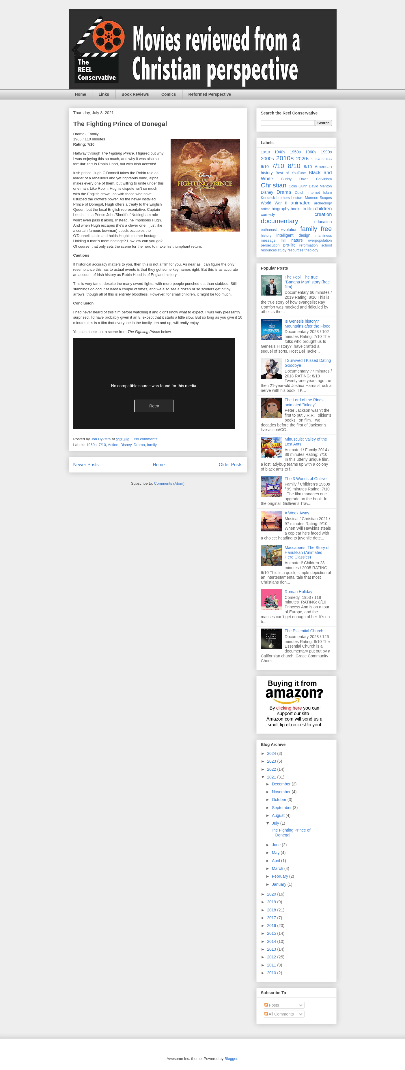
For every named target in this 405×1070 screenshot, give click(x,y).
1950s (295, 152)
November (282, 791)
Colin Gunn (298, 186)
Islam (327, 193)
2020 (272, 894)
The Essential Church (304, 631)
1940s (279, 152)
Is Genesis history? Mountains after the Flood (308, 323)
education (323, 221)
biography (281, 208)
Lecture (297, 198)
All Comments (279, 1014)
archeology (323, 203)
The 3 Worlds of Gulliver (306, 478)
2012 (272, 957)
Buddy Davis (294, 179)
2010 (272, 973)
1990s (326, 152)
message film (273, 240)
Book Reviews (135, 94)
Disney (126, 445)
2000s (267, 158)
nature (297, 240)
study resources (290, 250)
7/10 (102, 445)
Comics (168, 94)
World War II (274, 203)
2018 (272, 910)
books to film (302, 208)
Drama (139, 445)
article (266, 209)
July (276, 823)
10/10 (265, 152)
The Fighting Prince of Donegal (120, 123)
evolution (289, 229)
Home (80, 94)
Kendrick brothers (275, 198)
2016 (272, 925)
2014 (272, 941)
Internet (313, 193)
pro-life (289, 245)
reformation (308, 245)
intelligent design (294, 235)
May (276, 852)
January (280, 884)
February (280, 876)
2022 (272, 769)
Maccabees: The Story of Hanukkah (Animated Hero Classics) (307, 552)
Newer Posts (86, 464)
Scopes (326, 198)
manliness (324, 236)
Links (103, 94)
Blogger (231, 1058)
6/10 (265, 166)
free (326, 228)
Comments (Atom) (169, 483)
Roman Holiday (298, 591)
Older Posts (230, 464)
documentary (279, 221)
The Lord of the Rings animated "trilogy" (304, 402)
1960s (91, 445)
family (152, 445)
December (282, 784)
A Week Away (297, 513)
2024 (272, 753)
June (277, 845)
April (276, 860)
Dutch (299, 193)
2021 (272, 777)
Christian (273, 185)
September (282, 807)
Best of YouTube (291, 173)
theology (311, 250)
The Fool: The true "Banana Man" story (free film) (307, 282)
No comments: (146, 439)
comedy (268, 214)
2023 (272, 761)
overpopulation (320, 240)
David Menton (320, 186)
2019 (272, 902)
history (266, 236)
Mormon (311, 198)
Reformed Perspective (209, 94)
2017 (272, 917)
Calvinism (324, 179)
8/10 (294, 166)
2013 (272, 949)
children (323, 208)
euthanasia (270, 230)
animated (301, 203)
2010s (285, 158)
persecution (270, 245)
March (278, 868)
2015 (272, 933)
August (278, 815)
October (280, 799)
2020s (302, 158)
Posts (271, 1005)
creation (323, 214)
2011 (272, 965)
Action (113, 445)
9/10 (308, 166)
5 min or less (321, 159)
